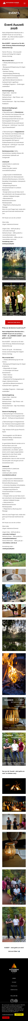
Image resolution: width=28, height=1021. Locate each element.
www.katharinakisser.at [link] (9, 235)
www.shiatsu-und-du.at (10, 543)
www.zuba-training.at (9, 534)
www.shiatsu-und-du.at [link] (9, 239)
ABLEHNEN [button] (6, 1017)
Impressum (14, 986)
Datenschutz (14, 989)
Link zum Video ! (13, 951)
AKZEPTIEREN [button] (19, 1014)
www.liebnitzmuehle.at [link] (9, 170)
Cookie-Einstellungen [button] (7, 1014)
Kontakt (14, 982)
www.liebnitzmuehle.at (9, 475)
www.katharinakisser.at (10, 538)
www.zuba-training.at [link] (9, 230)
